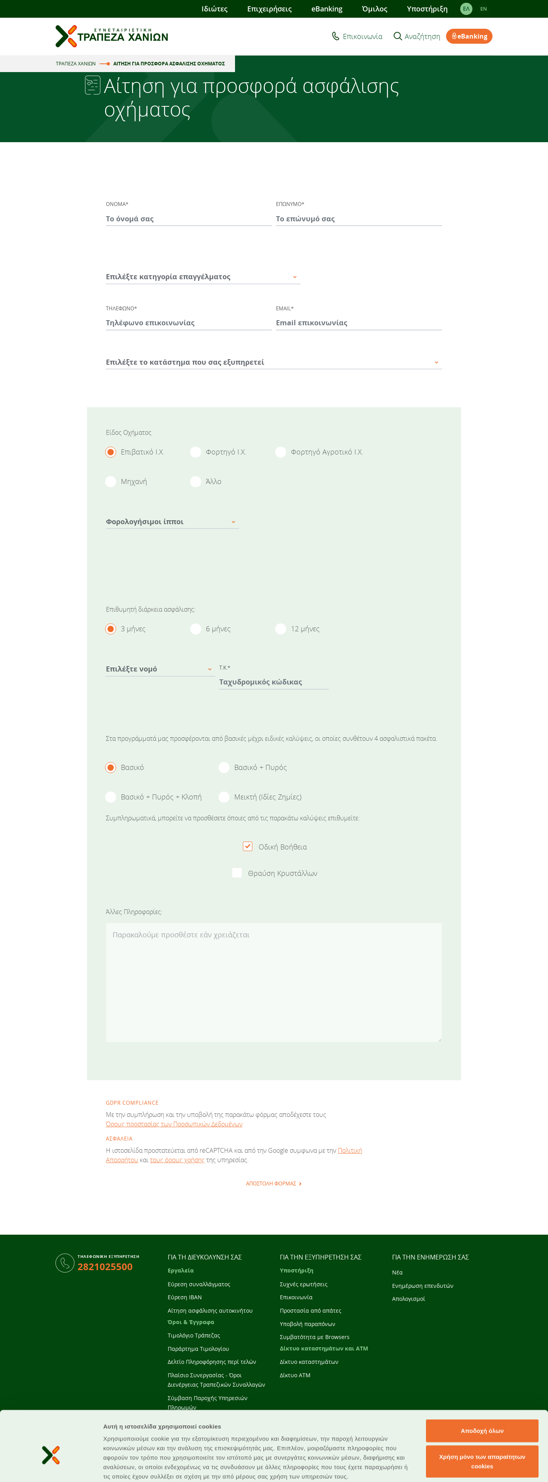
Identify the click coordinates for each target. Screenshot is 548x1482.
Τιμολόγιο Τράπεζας (194, 1335)
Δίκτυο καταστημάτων (309, 1361)
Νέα (397, 1272)
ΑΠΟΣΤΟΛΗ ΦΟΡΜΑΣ (271, 1183)
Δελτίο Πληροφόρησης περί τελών (212, 1361)
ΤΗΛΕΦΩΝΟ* (121, 308)
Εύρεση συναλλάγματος (199, 1284)
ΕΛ (466, 8)
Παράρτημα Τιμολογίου (198, 1348)
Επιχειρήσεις (269, 8)
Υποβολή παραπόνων (307, 1324)
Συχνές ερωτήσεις (304, 1284)
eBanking (326, 8)
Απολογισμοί (408, 1298)
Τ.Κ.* (224, 667)
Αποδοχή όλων (482, 1389)
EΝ (483, 8)
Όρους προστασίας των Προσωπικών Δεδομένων (174, 1124)
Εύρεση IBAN (185, 1297)
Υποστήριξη (427, 8)
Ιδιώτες (215, 8)
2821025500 (105, 1266)
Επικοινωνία (363, 36)
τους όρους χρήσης (177, 1160)
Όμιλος (374, 8)
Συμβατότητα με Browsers (315, 1337)
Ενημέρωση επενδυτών (423, 1285)
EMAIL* (285, 308)
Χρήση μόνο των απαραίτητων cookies (482, 1420)
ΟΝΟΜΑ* (117, 204)
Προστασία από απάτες (310, 1310)
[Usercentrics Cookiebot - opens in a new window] (51, 1467)
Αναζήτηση (423, 36)
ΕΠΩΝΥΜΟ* (290, 204)
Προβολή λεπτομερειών (468, 1466)
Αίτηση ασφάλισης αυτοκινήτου (210, 1310)
